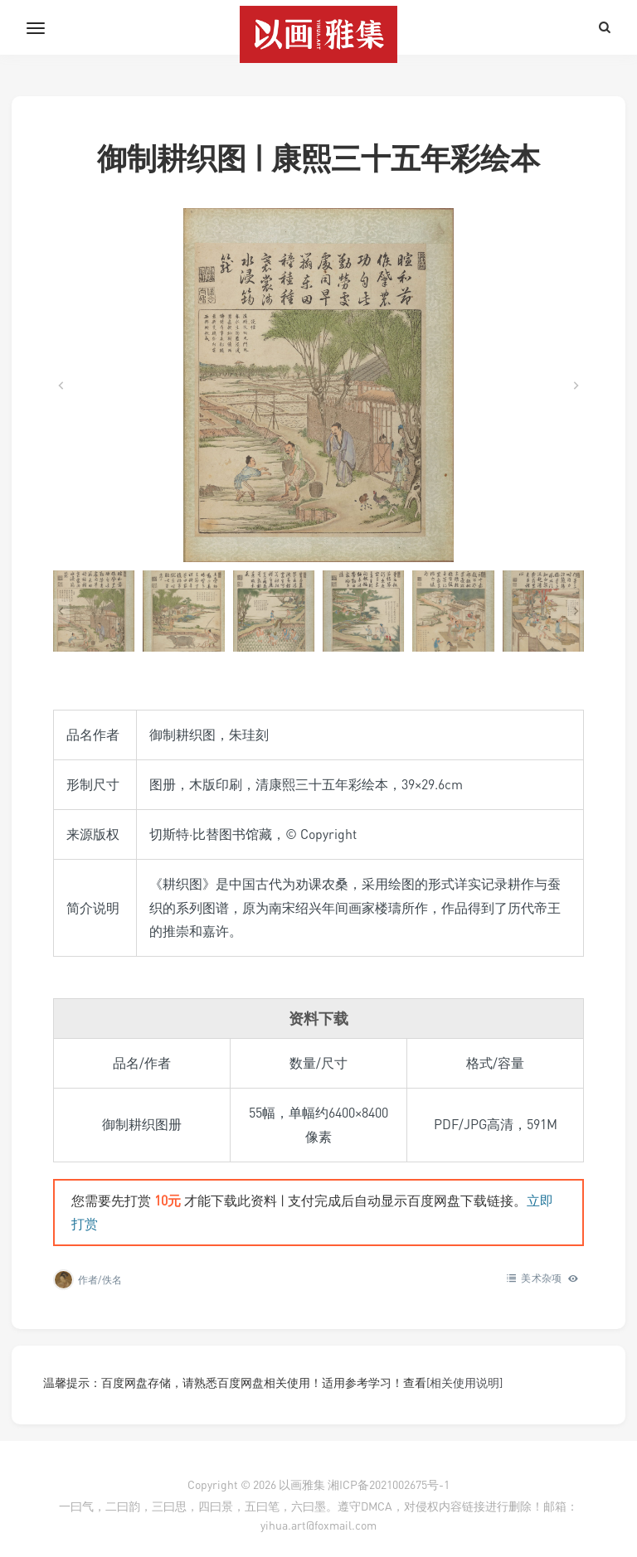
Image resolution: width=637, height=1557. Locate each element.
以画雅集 (302, 1484)
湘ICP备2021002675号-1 (389, 1484)
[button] (93, 611)
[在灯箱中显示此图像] (318, 385)
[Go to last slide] (61, 385)
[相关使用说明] (464, 1382)
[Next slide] (575, 385)
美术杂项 (541, 1278)
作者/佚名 (100, 1279)
